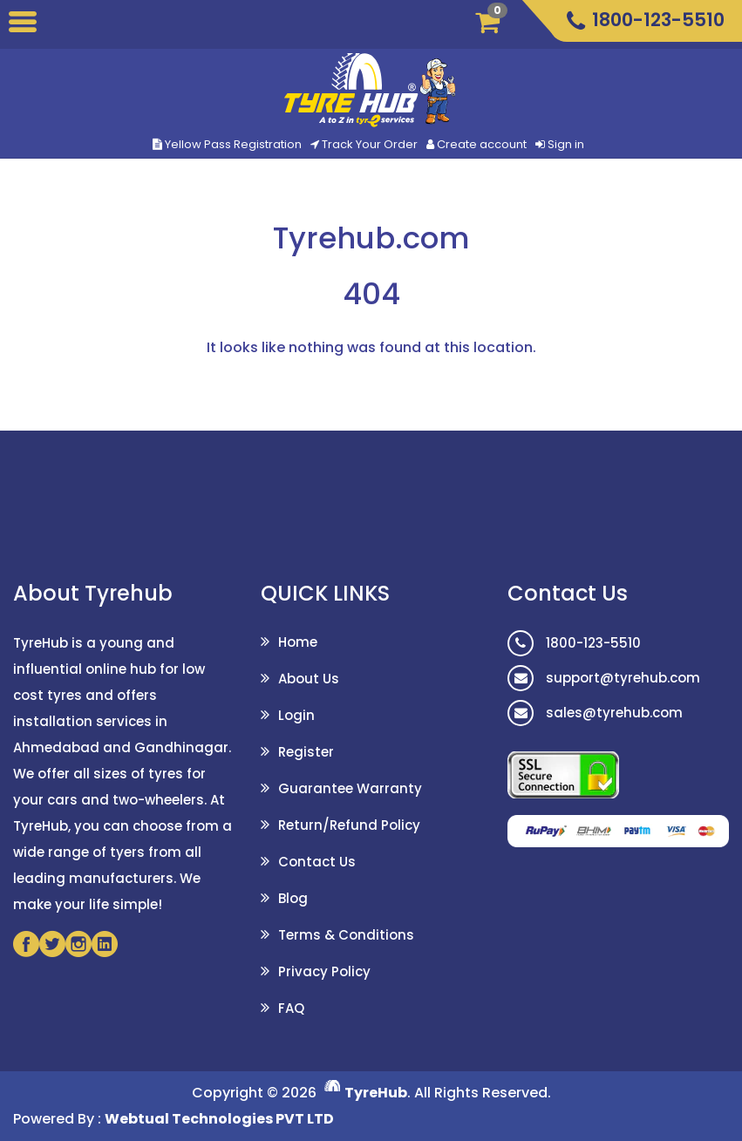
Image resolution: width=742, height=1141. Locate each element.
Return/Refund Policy (349, 825)
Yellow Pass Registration (227, 144)
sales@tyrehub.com (595, 712)
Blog (293, 898)
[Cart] (493, 22)
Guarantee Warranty (350, 788)
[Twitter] (52, 944)
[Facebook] (26, 944)
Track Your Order (364, 144)
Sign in (566, 144)
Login (296, 715)
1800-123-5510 (574, 643)
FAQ (291, 1008)
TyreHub (375, 1093)
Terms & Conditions (346, 935)
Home (297, 642)
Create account (482, 144)
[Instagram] (78, 944)
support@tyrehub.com (603, 678)
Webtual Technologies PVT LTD (219, 1119)
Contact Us (317, 861)
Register (306, 752)
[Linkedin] (105, 944)
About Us (308, 678)
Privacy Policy (324, 971)
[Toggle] (22, 24)
